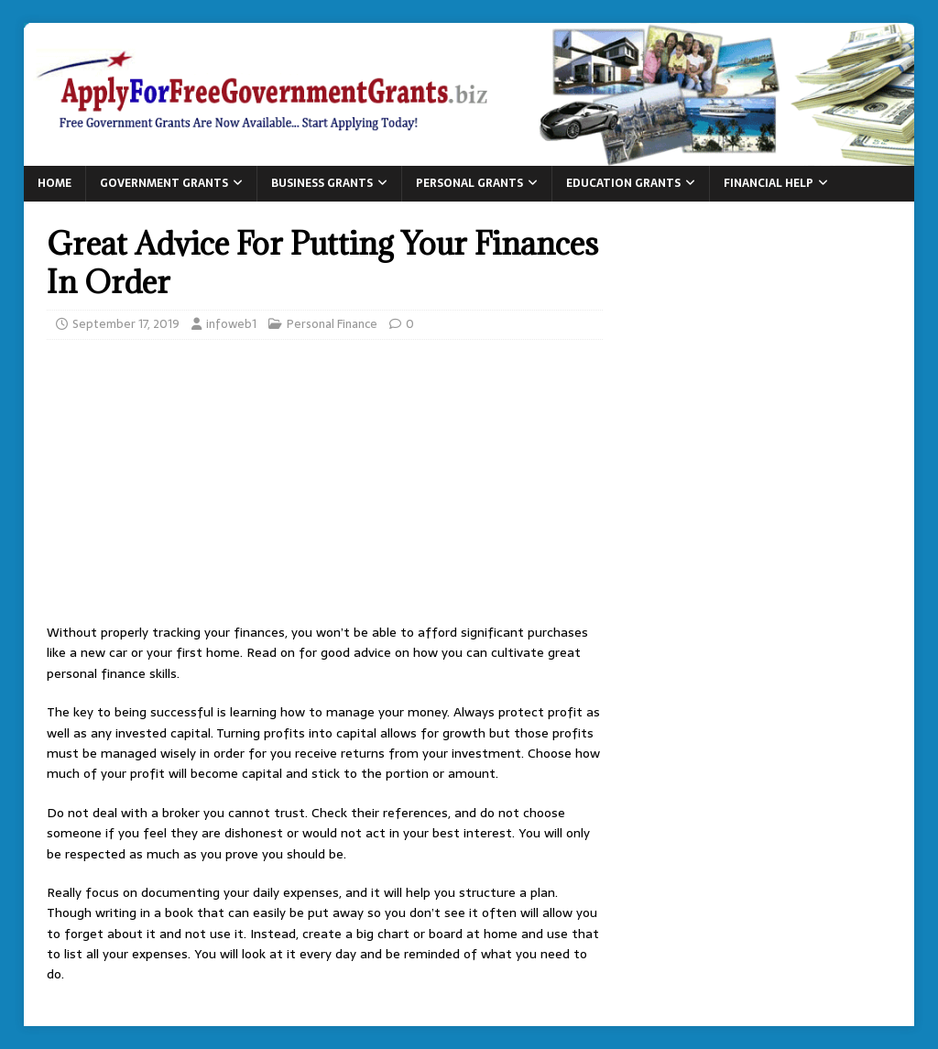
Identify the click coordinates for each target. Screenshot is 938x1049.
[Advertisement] (325, 486)
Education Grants (623, 183)
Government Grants (164, 183)
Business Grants (322, 183)
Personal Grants (469, 183)
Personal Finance (332, 323)
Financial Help (768, 183)
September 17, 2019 (126, 323)
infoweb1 (231, 323)
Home (54, 183)
